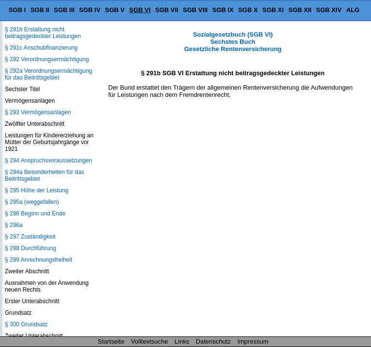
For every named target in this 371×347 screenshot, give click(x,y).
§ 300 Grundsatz (26, 324)
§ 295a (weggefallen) (32, 202)
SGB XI (273, 9)
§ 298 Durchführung (30, 248)
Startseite (111, 341)
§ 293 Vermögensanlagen (38, 112)
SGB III (64, 9)
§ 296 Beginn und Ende (35, 213)
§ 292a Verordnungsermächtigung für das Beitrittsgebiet (48, 74)
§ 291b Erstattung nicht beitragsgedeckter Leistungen (43, 33)
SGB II (39, 9)
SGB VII (166, 9)
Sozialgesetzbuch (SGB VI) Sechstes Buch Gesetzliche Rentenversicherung (233, 42)
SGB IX (223, 9)
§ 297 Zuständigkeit (30, 236)
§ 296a (14, 225)
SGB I (17, 9)
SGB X (247, 9)
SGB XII (300, 9)
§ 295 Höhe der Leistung (36, 190)
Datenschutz (213, 341)
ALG (352, 9)
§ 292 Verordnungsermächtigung (47, 59)
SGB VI (140, 9)
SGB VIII (195, 9)
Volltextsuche (149, 341)
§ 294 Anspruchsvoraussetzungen (48, 160)
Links (181, 341)
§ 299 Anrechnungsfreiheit (38, 259)
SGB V (114, 9)
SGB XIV (329, 9)
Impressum (252, 341)
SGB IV (89, 9)
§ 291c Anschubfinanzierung (41, 47)
